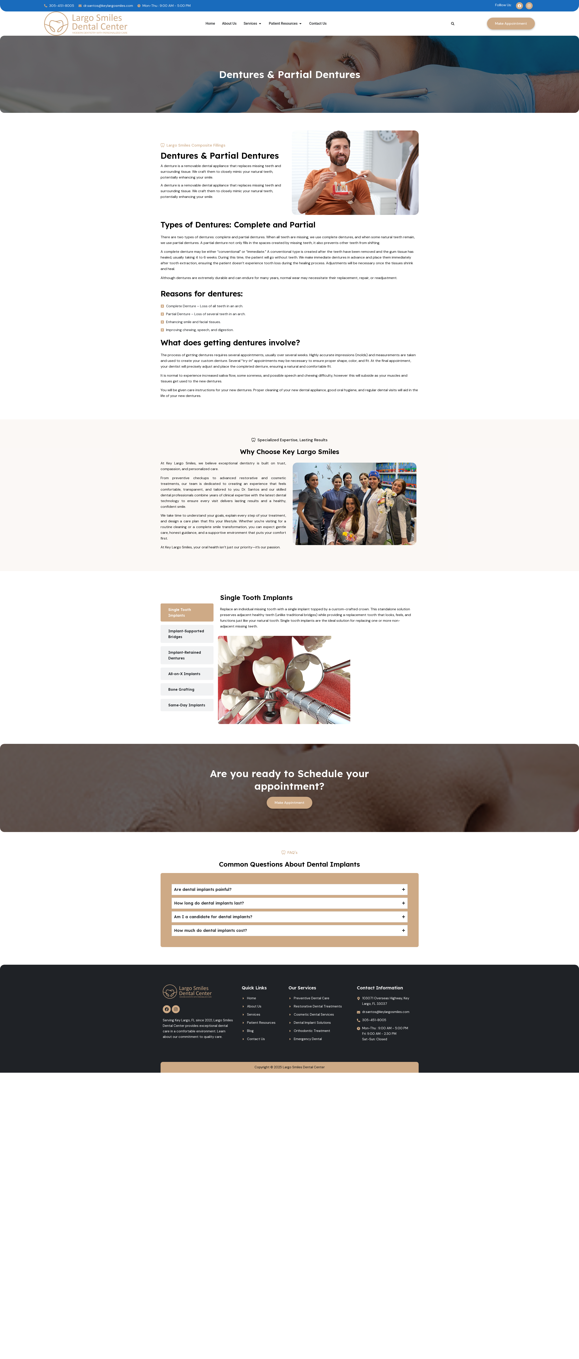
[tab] (187, 612)
